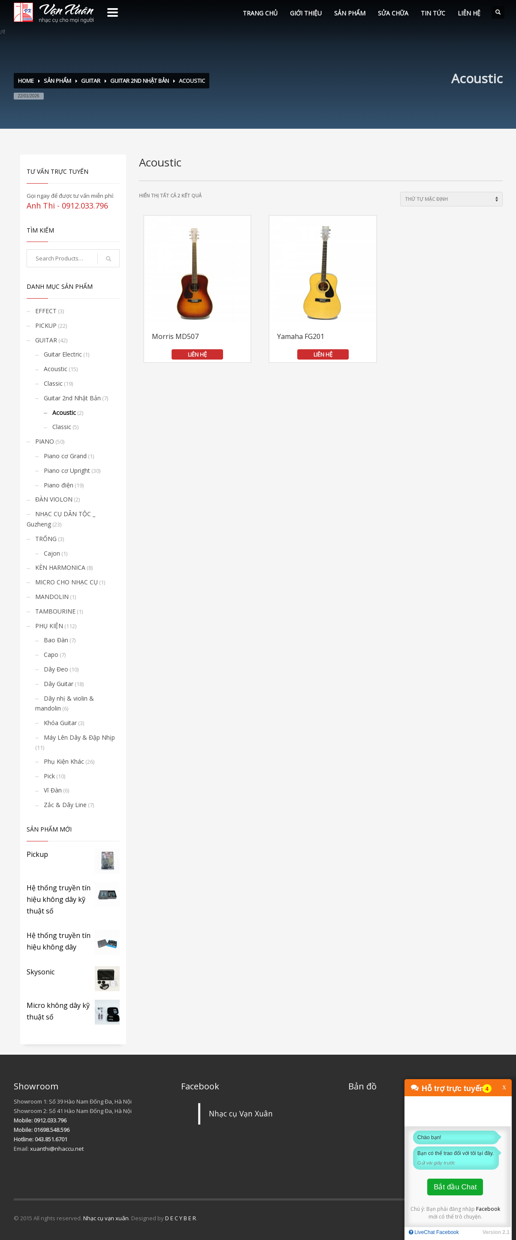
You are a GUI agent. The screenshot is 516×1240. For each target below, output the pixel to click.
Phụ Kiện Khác (64, 761)
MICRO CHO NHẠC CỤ (66, 582)
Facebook (488, 1209)
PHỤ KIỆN (49, 626)
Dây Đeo (56, 669)
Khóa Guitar (60, 723)
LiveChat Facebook (434, 1232)
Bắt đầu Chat (455, 1187)
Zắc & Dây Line (65, 805)
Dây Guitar (58, 684)
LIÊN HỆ (469, 13)
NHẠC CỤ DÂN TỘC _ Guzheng (61, 519)
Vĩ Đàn (53, 790)
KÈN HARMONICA (60, 567)
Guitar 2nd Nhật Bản (139, 81)
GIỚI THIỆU (306, 13)
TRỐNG (46, 539)
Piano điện (58, 485)
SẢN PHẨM (349, 13)
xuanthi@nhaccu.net (57, 1148)
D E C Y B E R (180, 1218)
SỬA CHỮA (393, 13)
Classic (53, 383)
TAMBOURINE (55, 611)
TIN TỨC (433, 13)
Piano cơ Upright (67, 470)
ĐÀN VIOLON (53, 499)
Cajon (52, 553)
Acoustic (55, 369)
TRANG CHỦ (260, 13)
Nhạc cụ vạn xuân (106, 1218)
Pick (49, 776)
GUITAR (90, 81)
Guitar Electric (63, 354)
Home (26, 81)
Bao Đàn (56, 640)
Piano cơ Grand (65, 456)
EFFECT (46, 311)
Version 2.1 (496, 1232)
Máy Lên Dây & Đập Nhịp (79, 737)
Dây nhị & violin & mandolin (64, 703)
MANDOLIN (52, 597)
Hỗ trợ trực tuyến (453, 1088)
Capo (51, 654)
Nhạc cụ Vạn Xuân (241, 1113)
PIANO (44, 441)
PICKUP (46, 325)
